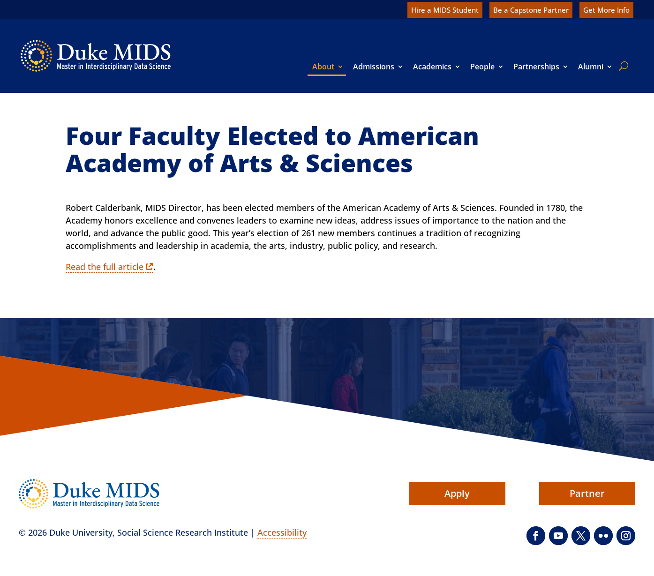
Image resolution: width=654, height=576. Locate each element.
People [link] (482, 66)
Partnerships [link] (536, 66)
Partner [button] (587, 493)
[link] (96, 56)
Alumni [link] (590, 66)
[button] (535, 535)
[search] (621, 66)
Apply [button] (457, 493)
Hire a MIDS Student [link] (445, 10)
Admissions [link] (373, 66)
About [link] (323, 66)
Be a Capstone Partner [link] (531, 10)
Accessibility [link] (282, 532)
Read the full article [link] (104, 266)
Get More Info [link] (606, 10)
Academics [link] (432, 66)
